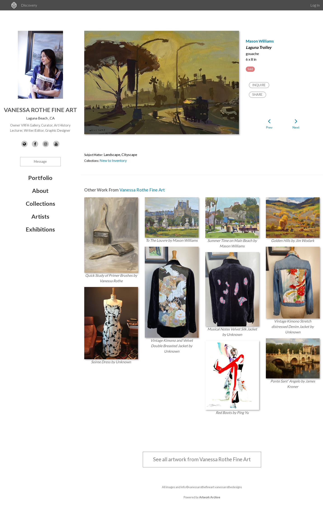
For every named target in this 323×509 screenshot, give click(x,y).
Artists (40, 216)
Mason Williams (260, 41)
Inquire (259, 85)
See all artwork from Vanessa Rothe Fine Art (202, 459)
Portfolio (40, 177)
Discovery (29, 5)
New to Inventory (113, 160)
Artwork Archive (209, 497)
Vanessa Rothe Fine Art (40, 109)
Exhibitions (40, 229)
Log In (315, 5)
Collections (40, 203)
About (40, 190)
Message (40, 161)
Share (257, 94)
